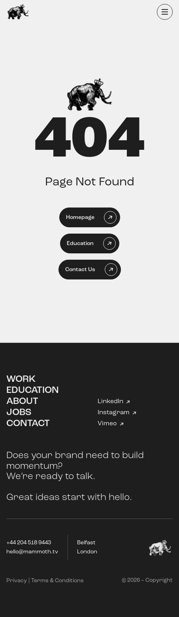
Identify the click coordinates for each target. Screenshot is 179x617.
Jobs (19, 412)
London (87, 552)
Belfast (86, 543)
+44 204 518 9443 (28, 543)
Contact (28, 423)
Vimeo (107, 424)
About (22, 401)
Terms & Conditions (57, 581)
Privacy (16, 581)
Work (21, 379)
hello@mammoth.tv (32, 552)
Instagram (114, 412)
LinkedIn (110, 401)
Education (32, 390)
